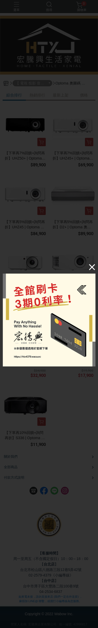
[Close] (92, 267)
